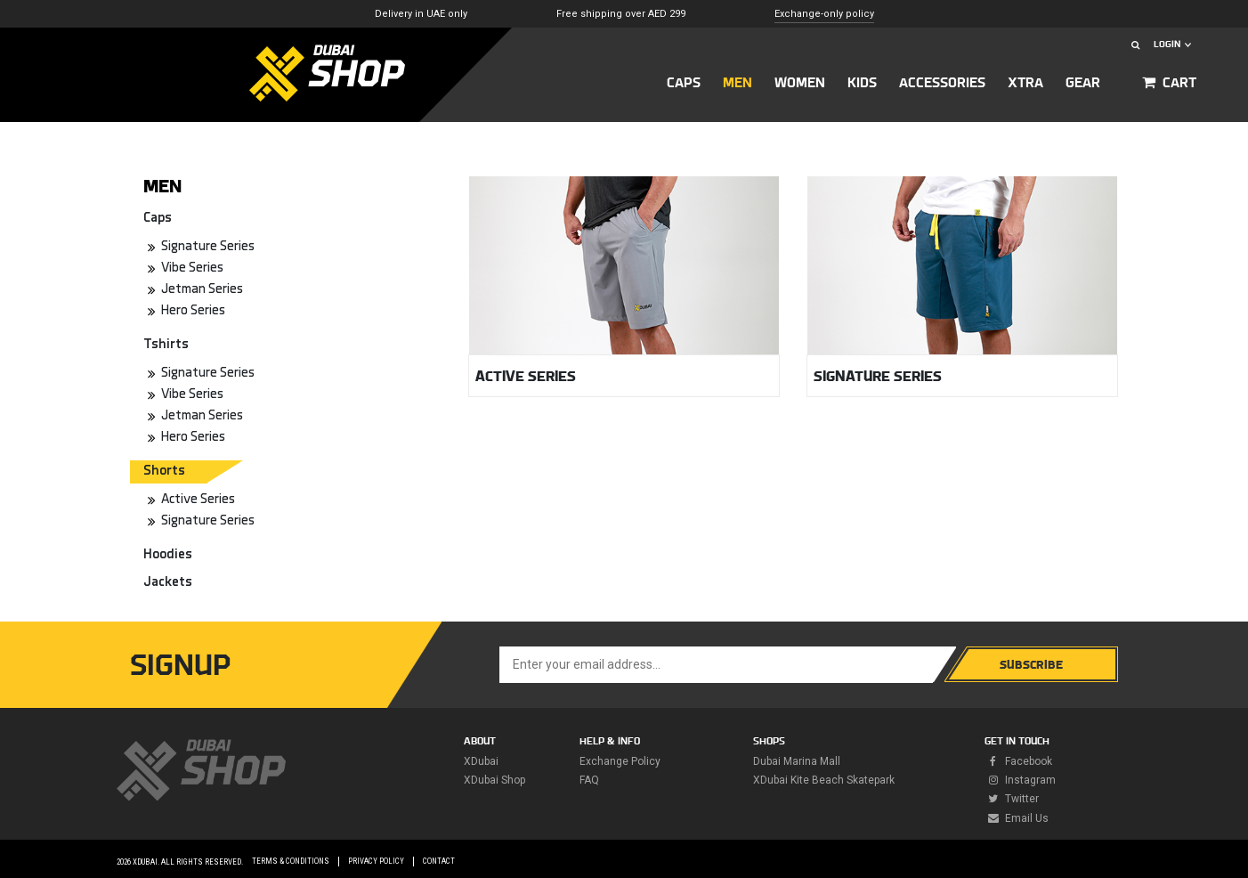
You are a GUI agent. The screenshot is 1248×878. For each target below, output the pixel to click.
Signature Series (208, 247)
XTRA (1025, 83)
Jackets (167, 582)
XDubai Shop (494, 780)
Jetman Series (202, 290)
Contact (439, 861)
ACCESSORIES (942, 83)
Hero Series (193, 311)
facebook (1018, 761)
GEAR (1083, 83)
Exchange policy (619, 761)
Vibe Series (192, 268)
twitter (1012, 799)
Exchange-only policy (824, 14)
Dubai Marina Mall (796, 761)
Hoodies (167, 555)
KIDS (862, 83)
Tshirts (166, 345)
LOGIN (1172, 44)
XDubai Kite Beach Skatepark (824, 780)
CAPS (684, 83)
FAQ (589, 780)
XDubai (481, 761)
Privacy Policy (376, 861)
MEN (737, 83)
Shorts (164, 471)
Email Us (1017, 818)
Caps (157, 218)
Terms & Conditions (290, 861)
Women (799, 83)
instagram (1020, 780)
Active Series (198, 500)
